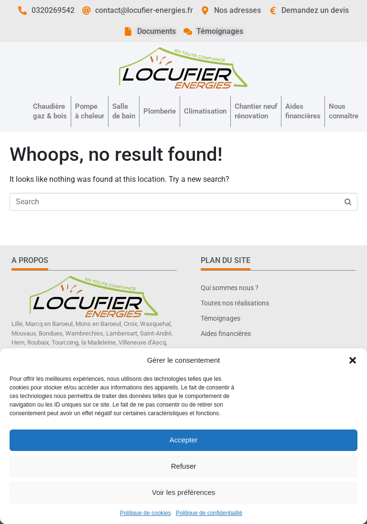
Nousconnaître (343, 111)
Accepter (183, 440)
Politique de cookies (145, 513)
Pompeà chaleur (89, 111)
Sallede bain (123, 111)
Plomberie (159, 111)
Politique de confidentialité (209, 513)
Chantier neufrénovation (256, 111)
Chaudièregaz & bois (50, 111)
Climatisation (205, 111)
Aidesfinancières (303, 111)
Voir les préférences (184, 492)
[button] (352, 360)
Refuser (183, 466)
